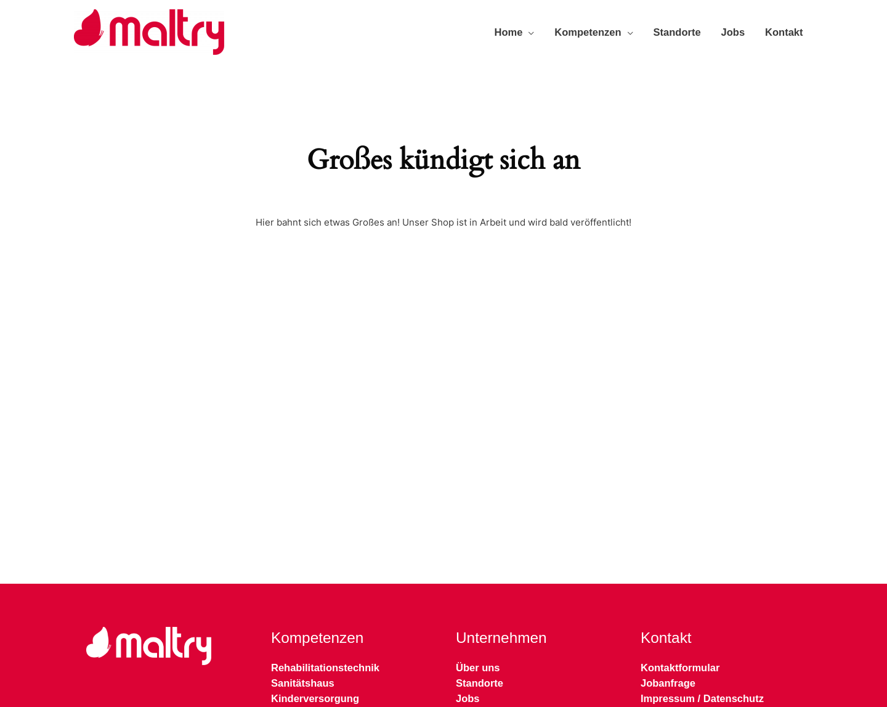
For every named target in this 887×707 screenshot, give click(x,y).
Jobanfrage (668, 683)
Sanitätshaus (302, 683)
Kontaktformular (680, 667)
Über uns (478, 667)
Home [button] (509, 32)
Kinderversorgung (315, 698)
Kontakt (784, 32)
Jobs (733, 32)
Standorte (677, 32)
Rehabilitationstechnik (325, 667)
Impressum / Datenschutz (702, 698)
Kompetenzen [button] (587, 32)
